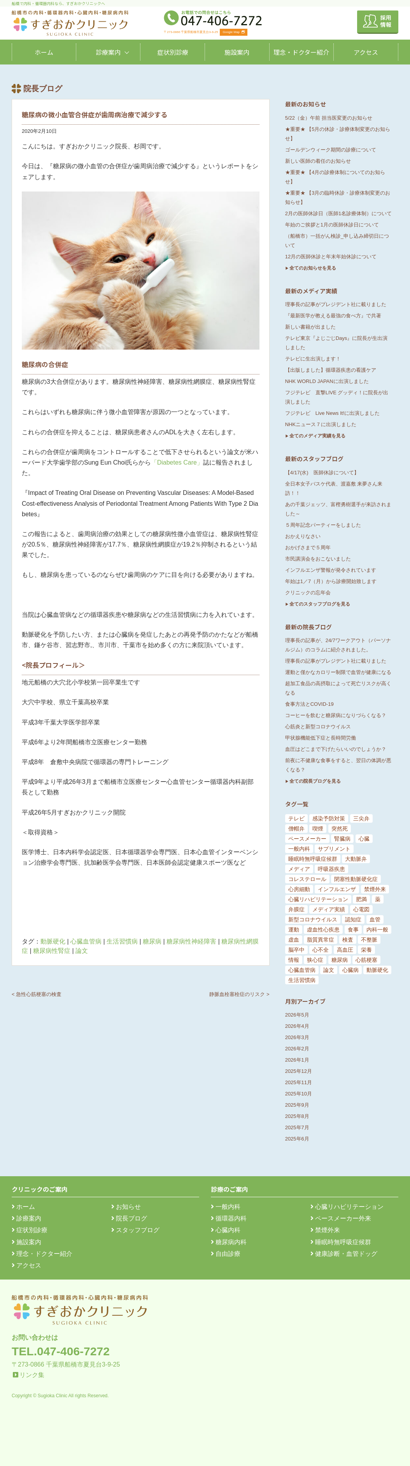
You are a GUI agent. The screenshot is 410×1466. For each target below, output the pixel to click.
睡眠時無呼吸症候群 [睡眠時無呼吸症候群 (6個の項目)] (312, 859)
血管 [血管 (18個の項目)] (375, 919)
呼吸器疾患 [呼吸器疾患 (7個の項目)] (331, 869)
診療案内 (108, 52)
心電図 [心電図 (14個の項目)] (361, 909)
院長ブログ (129, 1218)
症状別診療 (172, 52)
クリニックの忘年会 (308, 592)
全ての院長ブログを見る (315, 781)
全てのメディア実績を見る (317, 436)
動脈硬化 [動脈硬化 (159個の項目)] (377, 970)
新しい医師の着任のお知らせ (318, 161)
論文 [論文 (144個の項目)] (328, 970)
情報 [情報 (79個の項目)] (293, 960)
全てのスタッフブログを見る (319, 604)
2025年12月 (298, 1071)
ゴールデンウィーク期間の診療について (330, 150)
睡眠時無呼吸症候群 (340, 1242)
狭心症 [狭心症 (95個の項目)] (315, 960)
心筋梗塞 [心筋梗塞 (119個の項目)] (366, 960)
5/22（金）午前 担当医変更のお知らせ (328, 118)
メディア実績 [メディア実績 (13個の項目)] (328, 909)
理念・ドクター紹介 (301, 52)
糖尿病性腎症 (51, 950)
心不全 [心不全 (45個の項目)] (320, 950)
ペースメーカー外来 (340, 1218)
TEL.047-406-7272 (61, 1351)
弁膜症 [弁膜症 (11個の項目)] (296, 909)
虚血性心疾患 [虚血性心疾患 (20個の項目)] (323, 929)
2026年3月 (297, 1037)
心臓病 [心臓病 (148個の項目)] (350, 970)
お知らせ (126, 1206)
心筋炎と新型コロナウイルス (318, 727)
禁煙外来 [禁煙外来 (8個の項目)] (375, 889)
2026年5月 (297, 1015)
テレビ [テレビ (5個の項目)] (296, 818)
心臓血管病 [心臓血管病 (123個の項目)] (301, 970)
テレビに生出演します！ (313, 359)
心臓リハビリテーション (347, 1206)
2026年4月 (297, 1026)
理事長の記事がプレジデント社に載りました (335, 304)
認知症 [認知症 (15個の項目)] (353, 919)
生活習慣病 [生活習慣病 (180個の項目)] (301, 980)
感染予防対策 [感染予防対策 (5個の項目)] (328, 818)
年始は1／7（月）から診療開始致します (331, 581)
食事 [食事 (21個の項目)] (353, 929)
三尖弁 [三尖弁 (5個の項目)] (361, 818)
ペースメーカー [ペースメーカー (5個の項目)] (307, 839)
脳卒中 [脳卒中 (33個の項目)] (296, 950)
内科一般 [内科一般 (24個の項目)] (377, 929)
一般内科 (225, 1206)
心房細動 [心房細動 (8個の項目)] (299, 889)
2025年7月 (297, 1127)
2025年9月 (297, 1105)
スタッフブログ (135, 1230)
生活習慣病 (122, 941)
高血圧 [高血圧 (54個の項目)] (345, 950)
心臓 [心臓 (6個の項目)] (364, 839)
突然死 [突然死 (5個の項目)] (339, 828)
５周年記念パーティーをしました (323, 525)
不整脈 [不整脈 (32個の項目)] (369, 940)
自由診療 (225, 1253)
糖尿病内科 (229, 1242)
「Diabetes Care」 (177, 462)
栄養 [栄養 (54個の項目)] (366, 950)
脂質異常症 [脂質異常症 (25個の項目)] (320, 940)
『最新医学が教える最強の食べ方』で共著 (333, 316)
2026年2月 (297, 1049)
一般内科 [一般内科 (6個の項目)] (299, 849)
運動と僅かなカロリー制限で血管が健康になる (338, 672)
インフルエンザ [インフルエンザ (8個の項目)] (337, 889)
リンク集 (31, 1375)
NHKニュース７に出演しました (320, 424)
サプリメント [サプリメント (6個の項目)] (334, 849)
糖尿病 (152, 941)
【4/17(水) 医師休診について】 (322, 472)
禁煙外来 (325, 1230)
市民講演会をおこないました (318, 559)
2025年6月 (297, 1139)
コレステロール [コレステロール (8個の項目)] (307, 879)
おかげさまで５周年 (308, 547)
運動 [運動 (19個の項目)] (293, 929)
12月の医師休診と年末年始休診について (331, 256)
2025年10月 (298, 1094)
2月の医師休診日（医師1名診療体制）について (338, 213)
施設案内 (236, 52)
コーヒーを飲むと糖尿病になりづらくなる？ (335, 715)
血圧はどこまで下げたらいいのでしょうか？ (335, 749)
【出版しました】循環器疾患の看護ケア (330, 370)
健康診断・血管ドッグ (343, 1253)
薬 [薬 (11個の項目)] (377, 899)
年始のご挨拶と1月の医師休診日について (332, 225)
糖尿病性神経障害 (191, 941)
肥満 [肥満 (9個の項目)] (361, 899)
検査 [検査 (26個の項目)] (347, 940)
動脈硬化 (52, 941)
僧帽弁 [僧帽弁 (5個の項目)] (296, 828)
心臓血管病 (86, 941)
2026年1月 (297, 1060)
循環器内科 (229, 1218)
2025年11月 (298, 1082)
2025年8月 (297, 1116)
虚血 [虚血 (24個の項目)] (293, 940)
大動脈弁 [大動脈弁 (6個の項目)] (356, 859)
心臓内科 (225, 1230)
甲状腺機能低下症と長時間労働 (320, 738)
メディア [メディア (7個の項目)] (299, 869)
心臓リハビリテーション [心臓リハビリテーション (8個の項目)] (318, 899)
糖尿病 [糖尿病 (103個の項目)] (339, 960)
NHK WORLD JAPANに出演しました (327, 381)
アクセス (366, 52)
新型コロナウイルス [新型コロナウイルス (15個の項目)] (312, 919)
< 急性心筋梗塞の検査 (36, 994)
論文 (81, 950)
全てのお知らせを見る (312, 268)
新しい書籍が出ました (310, 327)
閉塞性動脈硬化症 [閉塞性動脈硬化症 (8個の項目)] (356, 879)
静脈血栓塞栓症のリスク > (239, 994)
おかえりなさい (303, 536)
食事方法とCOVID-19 (309, 704)
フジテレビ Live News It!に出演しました (332, 413)
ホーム (44, 52)
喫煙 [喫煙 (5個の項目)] (317, 828)
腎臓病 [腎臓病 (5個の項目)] (342, 839)
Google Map (234, 32)
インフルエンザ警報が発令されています (330, 570)
